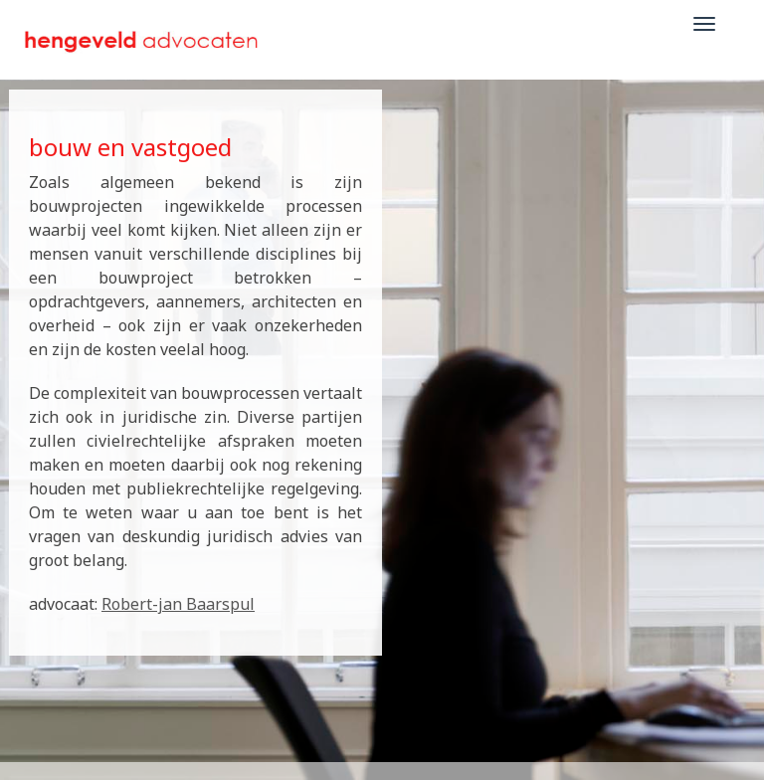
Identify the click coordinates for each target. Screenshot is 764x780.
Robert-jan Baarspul (178, 604)
